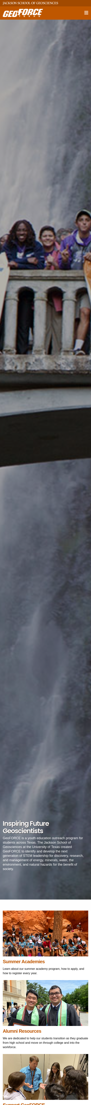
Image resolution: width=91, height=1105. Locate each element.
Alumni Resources (22, 1031)
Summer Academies (24, 961)
